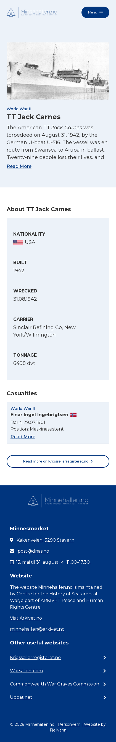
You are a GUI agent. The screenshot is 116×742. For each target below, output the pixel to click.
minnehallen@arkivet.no (37, 629)
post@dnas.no (33, 551)
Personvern (69, 724)
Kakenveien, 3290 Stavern (45, 540)
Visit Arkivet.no (26, 618)
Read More (19, 166)
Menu (95, 12)
